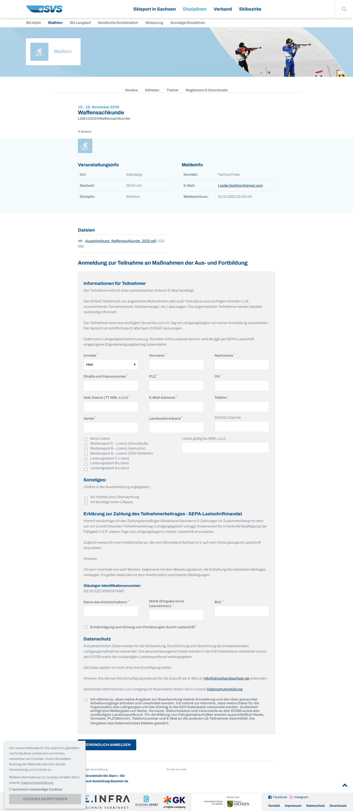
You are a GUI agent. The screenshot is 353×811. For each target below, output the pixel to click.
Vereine (131, 90)
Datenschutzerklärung (224, 689)
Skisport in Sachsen (154, 9)
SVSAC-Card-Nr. (228, 417)
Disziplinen (194, 9)
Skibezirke (250, 9)
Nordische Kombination (118, 23)
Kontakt (274, 805)
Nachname (225, 355)
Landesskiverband (166, 418)
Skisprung (154, 23)
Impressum (293, 805)
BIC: (219, 601)
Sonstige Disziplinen (187, 23)
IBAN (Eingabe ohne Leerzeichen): (169, 603)
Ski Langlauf (80, 23)
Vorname (157, 355)
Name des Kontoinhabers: (106, 601)
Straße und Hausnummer (106, 376)
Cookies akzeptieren (45, 799)
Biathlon (55, 23)
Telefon (222, 397)
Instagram (301, 797)
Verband (223, 9)
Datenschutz (315, 805)
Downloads (338, 805)
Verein (90, 418)
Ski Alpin (33, 23)
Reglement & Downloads (207, 90)
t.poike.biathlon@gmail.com (240, 185)
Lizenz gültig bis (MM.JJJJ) (204, 438)
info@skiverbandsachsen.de (227, 678)
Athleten (152, 90)
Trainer (173, 90)
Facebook (280, 797)
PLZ (153, 376)
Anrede (91, 355)
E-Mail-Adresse (163, 397)
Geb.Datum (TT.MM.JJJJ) (107, 397)
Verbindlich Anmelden (107, 745)
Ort (218, 376)
